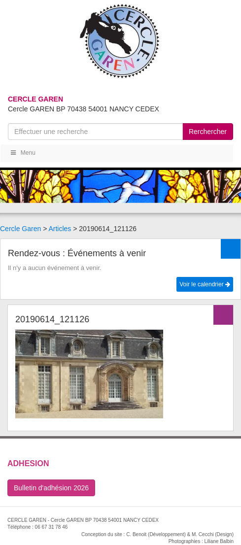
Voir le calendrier (204, 284)
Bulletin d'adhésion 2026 (51, 488)
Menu (22, 152)
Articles (59, 229)
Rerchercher (208, 132)
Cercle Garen (20, 229)
